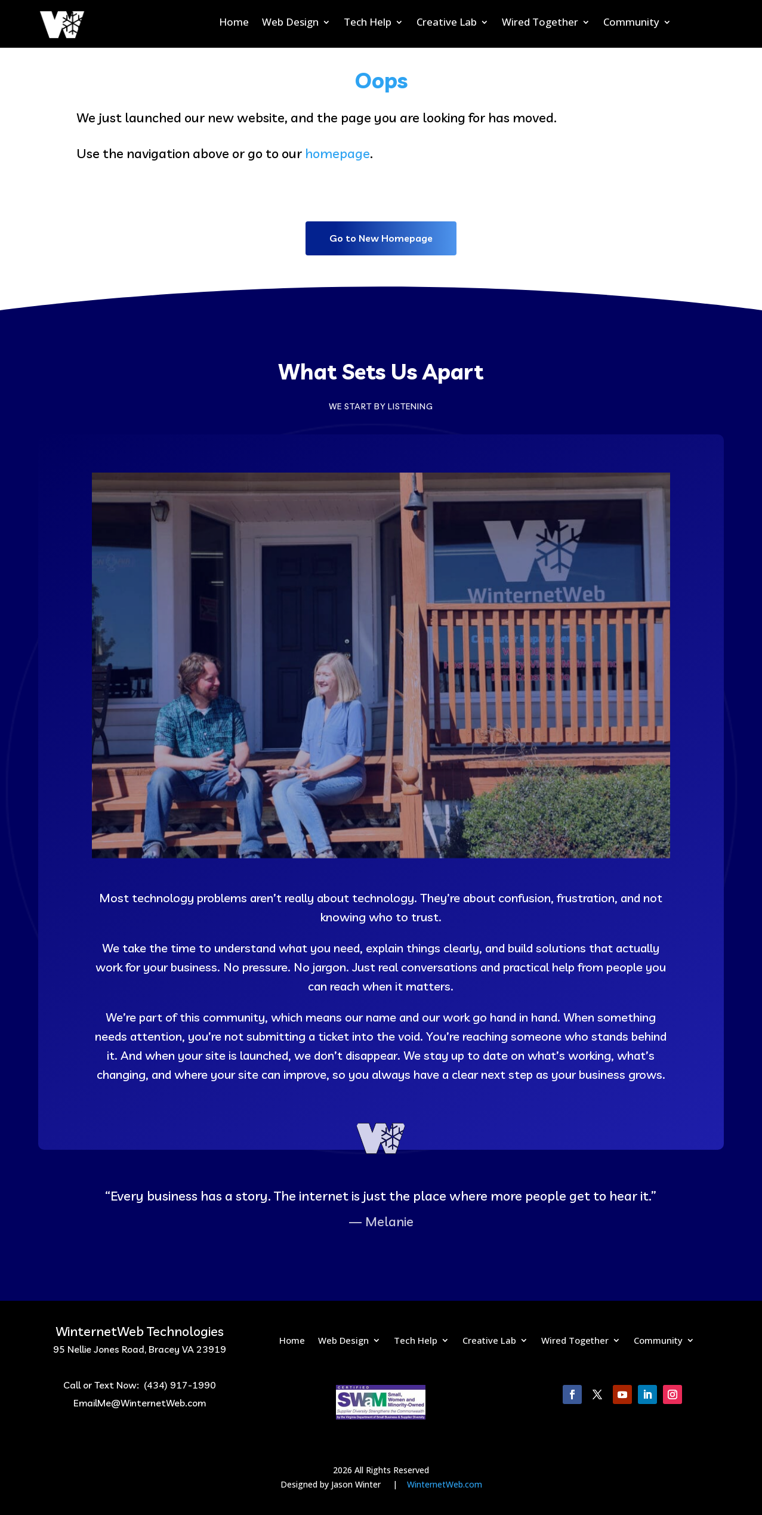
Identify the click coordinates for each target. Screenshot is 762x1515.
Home (234, 23)
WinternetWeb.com (444, 1484)
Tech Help (367, 23)
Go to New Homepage (381, 238)
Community (631, 23)
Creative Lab (447, 23)
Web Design (290, 23)
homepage (337, 153)
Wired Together (540, 23)
